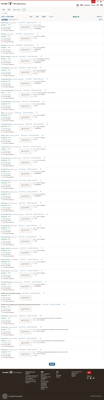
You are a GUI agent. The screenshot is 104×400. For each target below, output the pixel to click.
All (24, 9)
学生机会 (43, 389)
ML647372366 (24, 135)
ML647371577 (23, 259)
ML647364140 (22, 315)
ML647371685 (22, 169)
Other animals (16, 9)
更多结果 (52, 364)
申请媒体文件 (44, 378)
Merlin (93, 5)
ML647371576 (23, 248)
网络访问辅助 (75, 373)
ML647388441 (28, 79)
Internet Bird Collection (30, 379)
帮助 (101, 5)
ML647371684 (22, 191)
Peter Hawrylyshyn (7, 27)
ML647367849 (25, 293)
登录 (98, 1)
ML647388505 (21, 22)
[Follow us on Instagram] (93, 378)
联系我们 (58, 377)
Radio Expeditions (29, 378)
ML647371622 (22, 236)
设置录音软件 (44, 384)
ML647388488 (19, 45)
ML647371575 (23, 270)
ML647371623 (22, 225)
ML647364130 (22, 327)
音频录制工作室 (44, 387)
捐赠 (93, 1)
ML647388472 (22, 56)
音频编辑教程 (44, 383)
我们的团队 (58, 375)
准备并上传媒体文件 (45, 374)
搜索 (77, 5)
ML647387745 (25, 101)
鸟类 (3, 9)
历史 (57, 374)
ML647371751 (26, 158)
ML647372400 (18, 112)
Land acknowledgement (77, 371)
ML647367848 (45, 304)
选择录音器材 (44, 386)
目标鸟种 (43, 380)
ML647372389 (28, 124)
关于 (97, 5)
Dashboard (87, 5)
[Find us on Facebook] (88, 378)
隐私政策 (74, 374)
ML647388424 (26, 90)
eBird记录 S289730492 (31, 22)
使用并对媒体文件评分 (46, 377)
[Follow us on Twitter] (91, 378)
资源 (81, 5)
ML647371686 (22, 180)
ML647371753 (26, 146)
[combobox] (27, 13)
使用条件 (74, 376)
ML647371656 (22, 203)
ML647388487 (19, 33)
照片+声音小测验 (45, 381)
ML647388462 (22, 67)
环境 (9, 9)
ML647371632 (28, 214)
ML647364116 (22, 338)
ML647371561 (27, 282)
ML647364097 (22, 349)
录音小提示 (43, 375)
